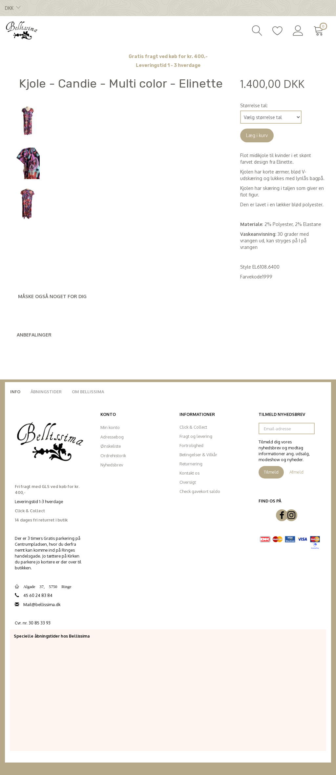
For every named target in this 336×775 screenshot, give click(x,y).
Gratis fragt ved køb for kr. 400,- (168, 56)
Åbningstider (46, 391)
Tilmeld (271, 472)
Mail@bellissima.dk (41, 604)
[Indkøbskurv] (319, 30)
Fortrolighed (191, 445)
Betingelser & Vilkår (198, 454)
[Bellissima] (21, 30)
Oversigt (187, 482)
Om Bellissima (88, 391)
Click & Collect (193, 427)
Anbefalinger (34, 334)
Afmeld (296, 472)
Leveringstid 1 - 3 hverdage (168, 65)
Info (15, 391)
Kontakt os (189, 473)
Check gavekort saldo (199, 491)
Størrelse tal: (254, 105)
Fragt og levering (195, 436)
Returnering (190, 463)
